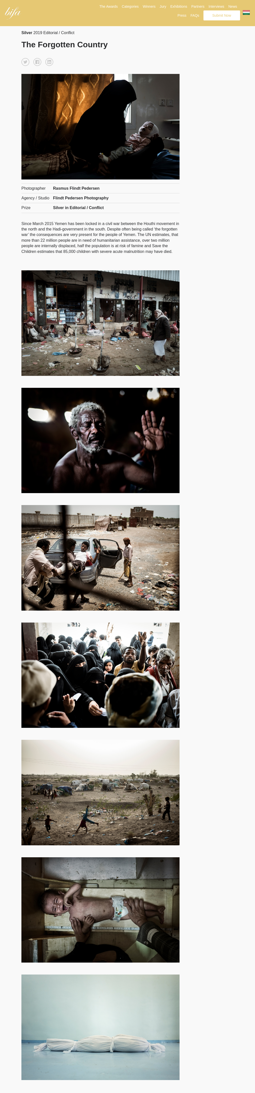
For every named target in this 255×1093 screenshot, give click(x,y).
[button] (25, 62)
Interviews (216, 6)
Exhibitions (178, 6)
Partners (197, 6)
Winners (149, 6)
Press (182, 15)
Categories (130, 6)
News (232, 6)
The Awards (108, 6)
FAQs (195, 15)
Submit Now (221, 15)
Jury (163, 6)
